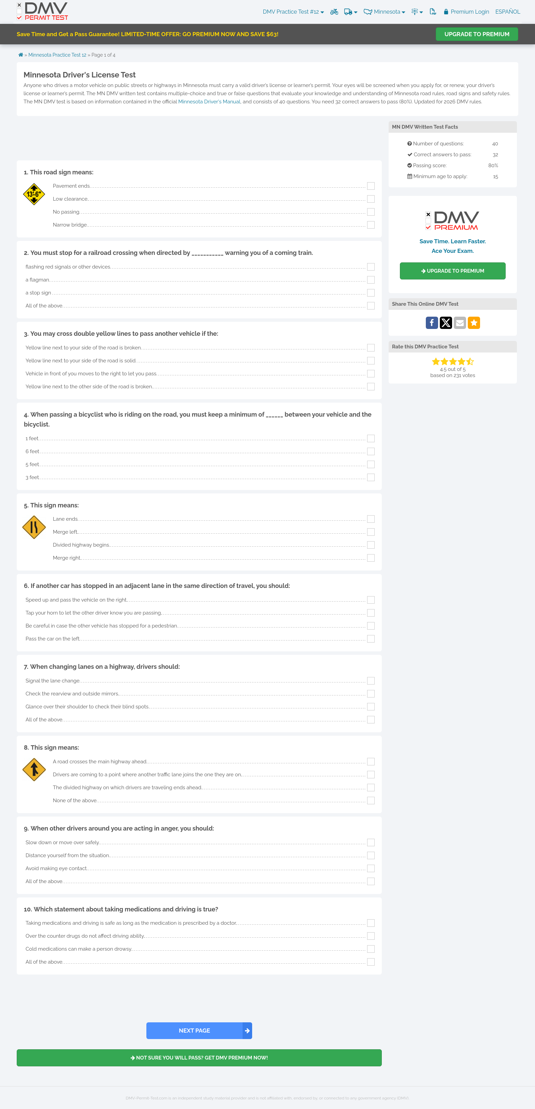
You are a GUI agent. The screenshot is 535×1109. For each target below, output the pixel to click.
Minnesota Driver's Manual (209, 102)
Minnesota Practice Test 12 (57, 55)
